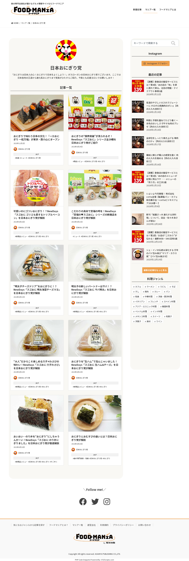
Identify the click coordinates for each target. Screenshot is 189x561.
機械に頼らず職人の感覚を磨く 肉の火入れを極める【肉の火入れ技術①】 (162, 158)
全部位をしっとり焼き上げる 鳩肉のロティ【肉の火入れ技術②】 (162, 139)
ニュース (24, 158)
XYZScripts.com (107, 559)
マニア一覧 (77, 524)
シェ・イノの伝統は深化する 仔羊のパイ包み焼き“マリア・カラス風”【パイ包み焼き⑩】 (162, 253)
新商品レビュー (21, 236)
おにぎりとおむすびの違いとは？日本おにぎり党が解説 (94, 438)
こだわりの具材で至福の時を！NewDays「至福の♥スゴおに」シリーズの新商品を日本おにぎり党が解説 (94, 214)
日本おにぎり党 (66, 67)
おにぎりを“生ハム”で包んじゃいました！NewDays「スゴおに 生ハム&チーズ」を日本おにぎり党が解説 (94, 365)
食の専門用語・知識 (81, 458)
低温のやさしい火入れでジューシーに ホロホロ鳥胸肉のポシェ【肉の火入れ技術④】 (162, 105)
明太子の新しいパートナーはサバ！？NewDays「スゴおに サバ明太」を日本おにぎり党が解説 (93, 289)
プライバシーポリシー (123, 524)
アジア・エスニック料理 (146, 306)
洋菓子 (138, 321)
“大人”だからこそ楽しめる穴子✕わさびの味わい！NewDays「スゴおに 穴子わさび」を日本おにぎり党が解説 (37, 365)
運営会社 (91, 524)
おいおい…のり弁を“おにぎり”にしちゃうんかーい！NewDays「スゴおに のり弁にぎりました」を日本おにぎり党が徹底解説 (36, 440)
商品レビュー (79, 161)
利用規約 (104, 524)
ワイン (159, 321)
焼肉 (147, 291)
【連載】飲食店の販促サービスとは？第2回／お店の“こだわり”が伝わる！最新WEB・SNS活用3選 (162, 235)
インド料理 (157, 311)
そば (173, 286)
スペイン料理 (169, 301)
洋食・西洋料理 (165, 296)
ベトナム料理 (141, 311)
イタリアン (140, 301)
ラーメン (150, 286)
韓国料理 (166, 306)
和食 (17, 158)
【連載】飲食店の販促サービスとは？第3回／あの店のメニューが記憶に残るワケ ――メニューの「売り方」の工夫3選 (162, 177)
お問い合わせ (144, 524)
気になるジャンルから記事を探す (29, 524)
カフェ (138, 286)
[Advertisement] (155, 346)
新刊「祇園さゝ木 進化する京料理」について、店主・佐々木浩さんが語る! (162, 217)
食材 (149, 321)
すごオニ (54, 461)
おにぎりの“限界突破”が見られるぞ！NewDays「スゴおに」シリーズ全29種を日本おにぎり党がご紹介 (93, 139)
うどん (163, 286)
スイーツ (156, 316)
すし (137, 291)
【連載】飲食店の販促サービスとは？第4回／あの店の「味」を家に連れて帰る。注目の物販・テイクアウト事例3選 (162, 86)
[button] (155, 270)
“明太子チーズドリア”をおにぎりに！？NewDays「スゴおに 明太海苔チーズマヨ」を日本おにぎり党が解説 (37, 289)
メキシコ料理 (141, 316)
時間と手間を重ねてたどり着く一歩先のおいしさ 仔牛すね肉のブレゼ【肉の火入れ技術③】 (162, 123)
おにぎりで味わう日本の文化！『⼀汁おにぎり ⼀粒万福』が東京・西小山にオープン (37, 137)
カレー (157, 291)
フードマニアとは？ (58, 524)
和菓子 (169, 316)
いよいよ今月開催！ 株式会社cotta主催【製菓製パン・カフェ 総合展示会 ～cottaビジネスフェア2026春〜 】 (162, 198)
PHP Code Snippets (82, 559)
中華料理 (148, 296)
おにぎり (102, 161)
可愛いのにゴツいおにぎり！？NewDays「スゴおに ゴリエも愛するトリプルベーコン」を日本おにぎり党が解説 (37, 214)
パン (168, 291)
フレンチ (154, 301)
